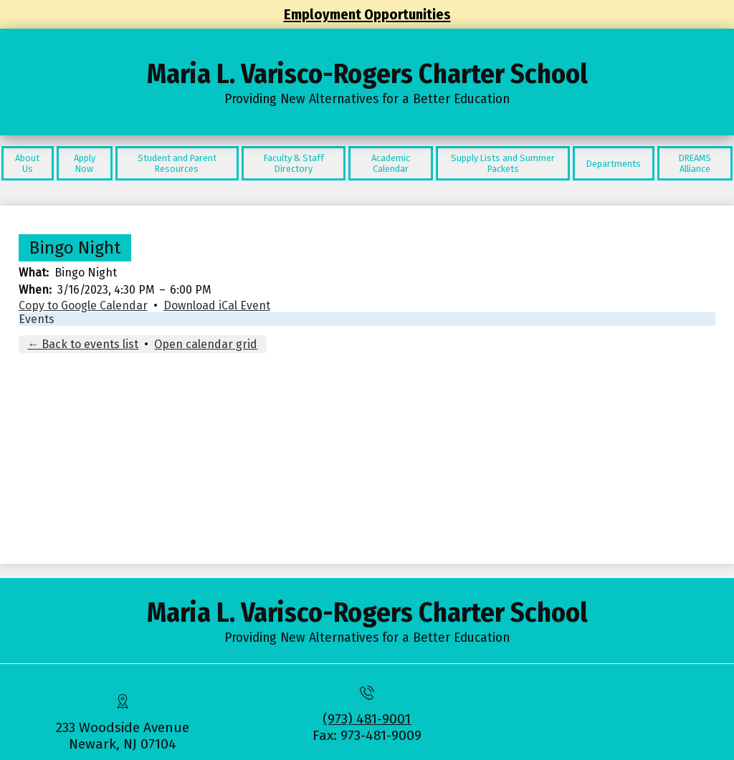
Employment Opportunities (367, 14)
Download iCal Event (216, 305)
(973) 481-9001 (367, 719)
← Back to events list (82, 344)
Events (36, 319)
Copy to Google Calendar (83, 305)
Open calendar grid (205, 344)
